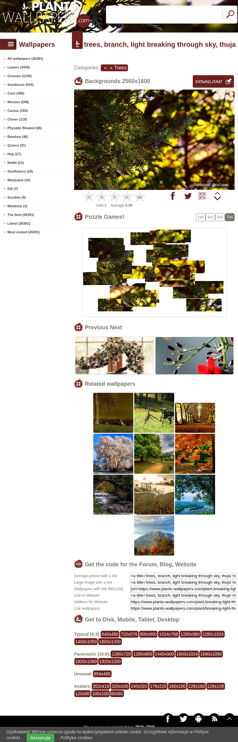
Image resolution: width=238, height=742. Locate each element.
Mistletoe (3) (17, 206)
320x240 (120, 686)
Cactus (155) (17, 110)
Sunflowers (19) (20, 171)
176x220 (158, 686)
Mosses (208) (18, 102)
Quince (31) (16, 145)
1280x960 (190, 634)
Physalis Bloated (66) (24, 128)
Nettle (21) (15, 163)
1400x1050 (86, 641)
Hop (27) (14, 154)
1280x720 (121, 654)
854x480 (102, 673)
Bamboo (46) (17, 136)
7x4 (230, 217)
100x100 (100, 693)
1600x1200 (110, 641)
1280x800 (142, 654)
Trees (120, 67)
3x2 (210, 217)
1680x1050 (211, 654)
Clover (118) (17, 119)
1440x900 (164, 654)
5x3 (220, 217)
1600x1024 (187, 654)
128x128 (215, 686)
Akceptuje (40, 737)
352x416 (101, 686)
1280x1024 (213, 634)
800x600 (148, 634)
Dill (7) (12, 189)
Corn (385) (15, 93)
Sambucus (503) (20, 84)
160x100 (177, 686)
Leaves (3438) (18, 67)
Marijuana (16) (18, 180)
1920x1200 (110, 661)
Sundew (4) (16, 197)
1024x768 (168, 634)
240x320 (139, 686)
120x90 (82, 693)
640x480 (110, 634)
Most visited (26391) (23, 232)
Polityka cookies (76, 737)
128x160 (196, 686)
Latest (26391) (18, 223)
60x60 (117, 693)
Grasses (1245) (19, 76)
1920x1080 (86, 661)
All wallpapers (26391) (25, 58)
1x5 (201, 217)
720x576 (129, 634)
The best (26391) (20, 215)
